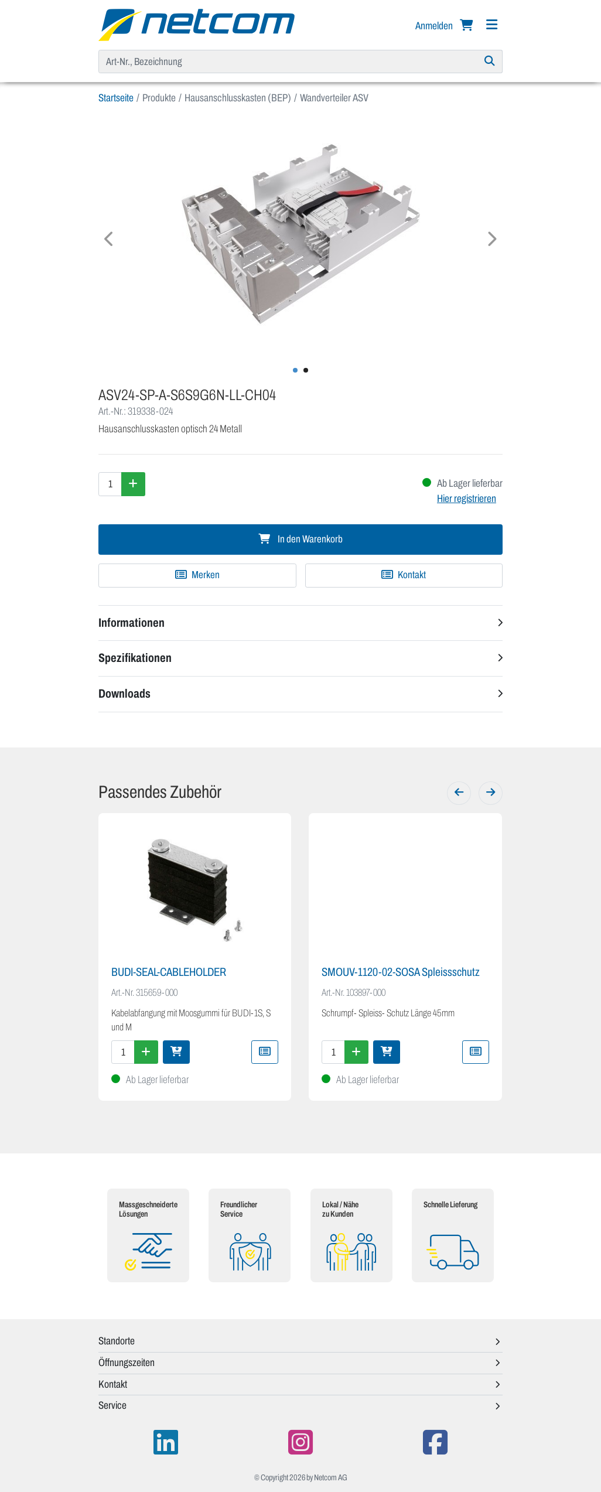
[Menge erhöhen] (133, 484)
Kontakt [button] (112, 1384)
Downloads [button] (124, 693)
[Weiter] (491, 793)
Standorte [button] (116, 1341)
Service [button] (112, 1405)
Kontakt (403, 575)
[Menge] (110, 484)
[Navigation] (491, 25)
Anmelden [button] (435, 26)
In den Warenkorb (300, 539)
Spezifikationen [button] (135, 657)
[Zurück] (459, 793)
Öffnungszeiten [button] (126, 1362)
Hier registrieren (466, 498)
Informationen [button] (131, 622)
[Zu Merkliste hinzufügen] (197, 575)
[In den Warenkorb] (176, 1052)
